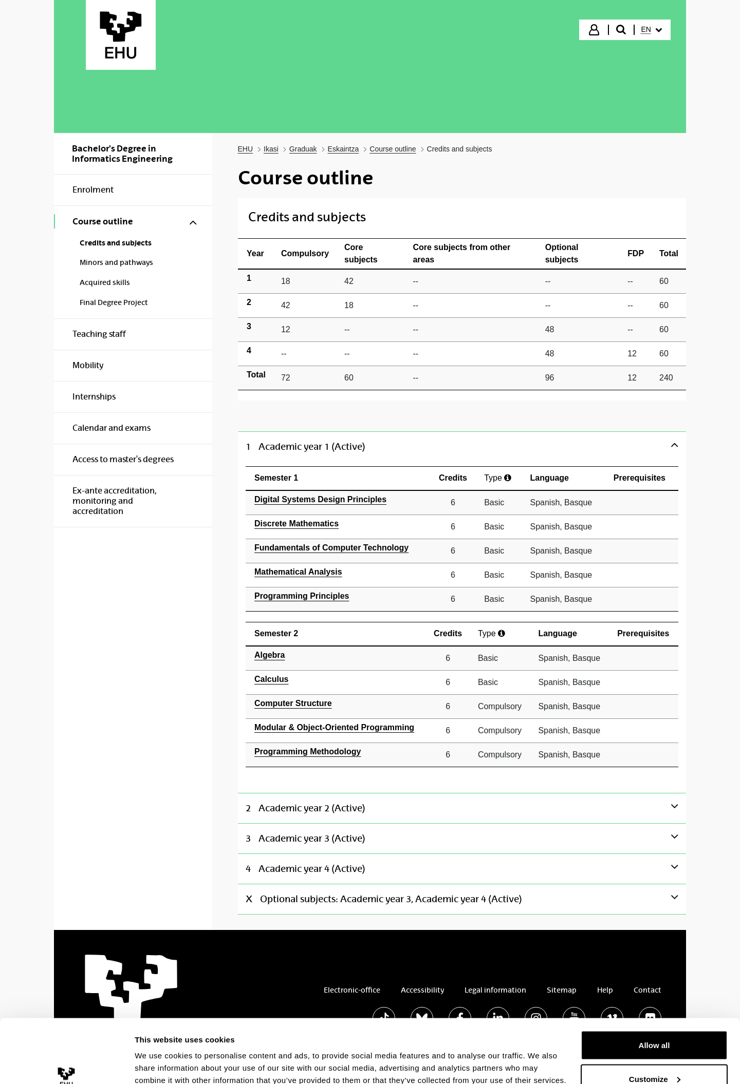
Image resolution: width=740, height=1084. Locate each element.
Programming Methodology (307, 751)
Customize (654, 1023)
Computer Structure (293, 703)
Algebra (269, 655)
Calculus (271, 679)
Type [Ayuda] (497, 477)
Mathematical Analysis (298, 571)
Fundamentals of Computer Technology (331, 547)
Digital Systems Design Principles (320, 499)
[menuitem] (651, 30)
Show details (158, 1052)
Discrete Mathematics (296, 523)
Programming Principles (301, 596)
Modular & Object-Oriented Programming (334, 727)
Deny (654, 1056)
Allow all (654, 989)
